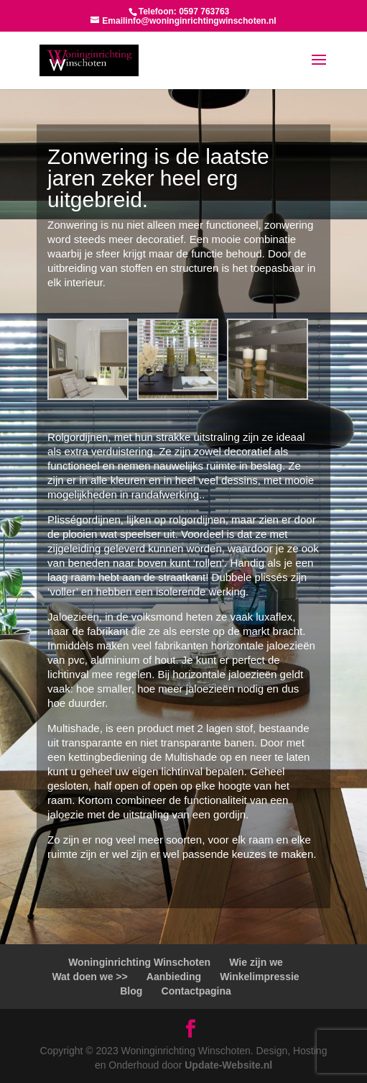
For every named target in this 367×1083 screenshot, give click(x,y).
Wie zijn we (256, 962)
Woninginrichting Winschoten (139, 962)
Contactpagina (196, 991)
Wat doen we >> (89, 976)
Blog (131, 991)
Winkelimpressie (259, 976)
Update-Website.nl (228, 1065)
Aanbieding (174, 976)
